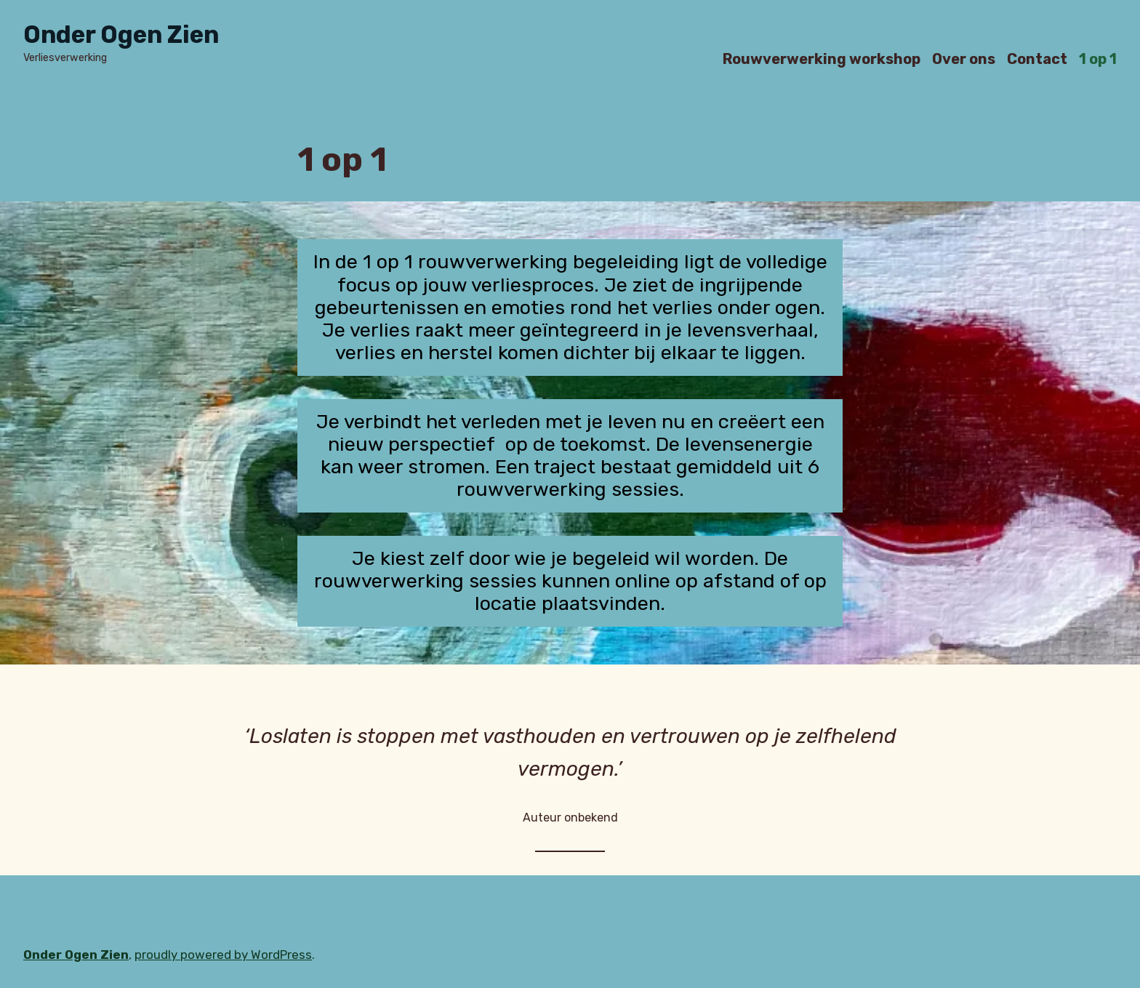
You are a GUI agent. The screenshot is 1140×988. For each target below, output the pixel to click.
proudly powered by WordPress (223, 954)
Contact (1037, 58)
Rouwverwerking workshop (821, 58)
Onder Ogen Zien (121, 34)
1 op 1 (1098, 58)
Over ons (963, 58)
